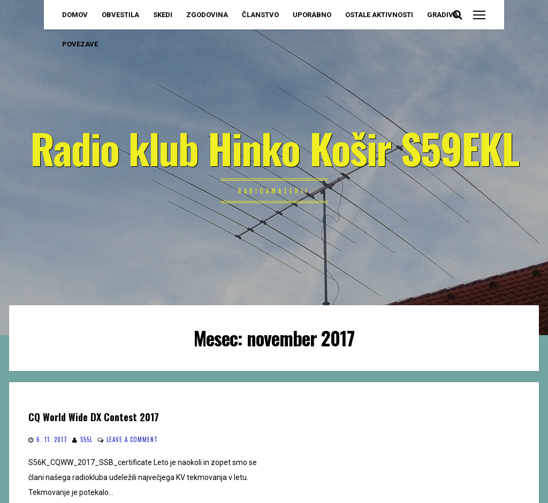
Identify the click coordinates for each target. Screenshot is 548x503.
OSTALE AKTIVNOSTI (379, 15)
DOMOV (75, 15)
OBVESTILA (120, 15)
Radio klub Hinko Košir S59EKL (274, 147)
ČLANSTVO (260, 15)
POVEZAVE (80, 44)
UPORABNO (312, 15)
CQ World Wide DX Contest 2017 (93, 416)
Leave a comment (132, 439)
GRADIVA (442, 15)
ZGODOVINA (207, 15)
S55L (86, 439)
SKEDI (162, 15)
